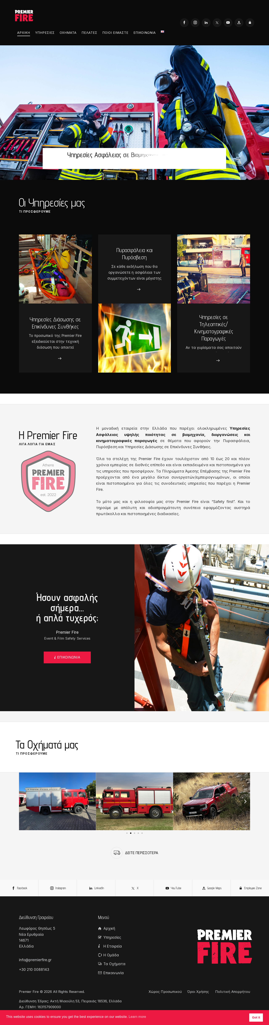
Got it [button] (256, 1017)
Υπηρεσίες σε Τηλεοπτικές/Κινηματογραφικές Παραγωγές (213, 327)
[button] (23, 801)
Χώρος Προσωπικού (165, 992)
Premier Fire (29, 992)
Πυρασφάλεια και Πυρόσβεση (134, 253)
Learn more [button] (137, 1016)
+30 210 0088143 (34, 969)
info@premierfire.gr (35, 960)
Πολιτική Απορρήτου (232, 992)
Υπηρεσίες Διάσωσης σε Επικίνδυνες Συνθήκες (55, 323)
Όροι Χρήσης (198, 992)
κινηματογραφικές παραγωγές (126, 441)
